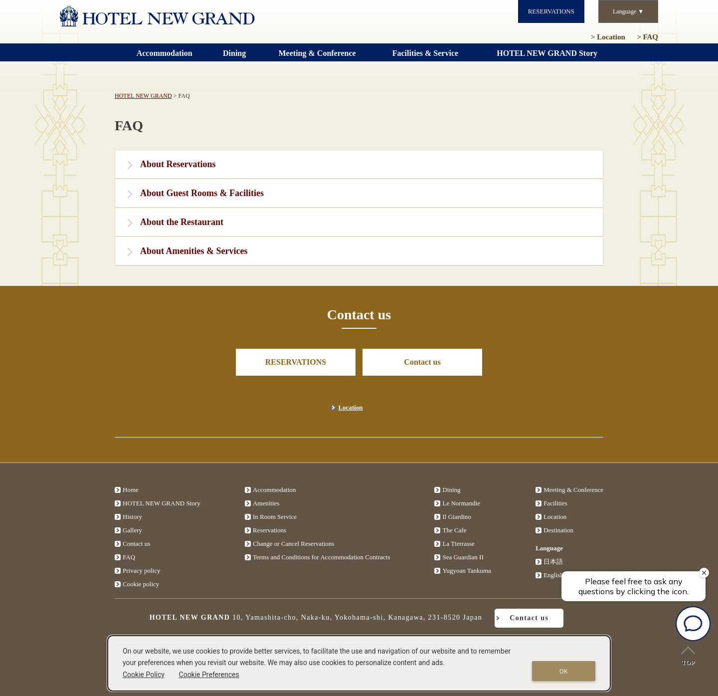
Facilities (555, 503)
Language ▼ (628, 11)
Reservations (269, 530)
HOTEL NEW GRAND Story (161, 503)
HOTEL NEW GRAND (143, 95)
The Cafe (454, 530)
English (553, 575)
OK (563, 671)
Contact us (422, 362)
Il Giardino (456, 516)
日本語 (553, 561)
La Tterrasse (458, 543)
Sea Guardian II (462, 557)
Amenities (266, 503)
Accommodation (274, 489)
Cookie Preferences (209, 675)
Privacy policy (141, 570)
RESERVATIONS (551, 11)
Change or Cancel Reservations (294, 543)
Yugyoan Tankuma (466, 570)
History (132, 516)
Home (131, 489)
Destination (558, 530)
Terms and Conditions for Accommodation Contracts (321, 557)
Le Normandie (461, 503)
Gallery (132, 530)
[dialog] (359, 663)
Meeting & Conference (573, 489)
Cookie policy (141, 584)
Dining (451, 489)
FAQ (647, 37)
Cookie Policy (144, 675)
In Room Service (275, 516)
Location (608, 37)
